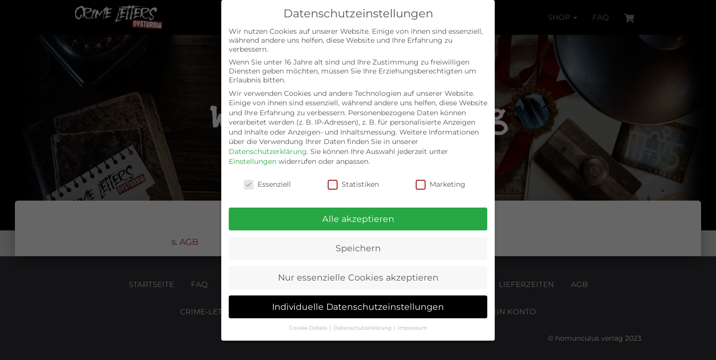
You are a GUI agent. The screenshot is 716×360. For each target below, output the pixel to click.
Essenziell (267, 184)
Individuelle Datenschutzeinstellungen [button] (358, 306)
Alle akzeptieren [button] (358, 219)
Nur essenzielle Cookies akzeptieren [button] (358, 277)
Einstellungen (252, 161)
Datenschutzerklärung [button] (363, 328)
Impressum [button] (412, 328)
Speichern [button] (358, 248)
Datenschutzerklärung (268, 151)
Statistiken (353, 184)
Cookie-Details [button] (309, 328)
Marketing (440, 184)
